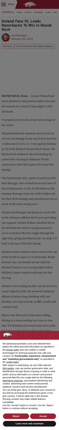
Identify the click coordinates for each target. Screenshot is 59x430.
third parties (8, 368)
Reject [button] (16, 416)
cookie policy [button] (12, 362)
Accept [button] (43, 416)
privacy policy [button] (12, 350)
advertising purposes (13, 380)
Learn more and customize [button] (29, 423)
